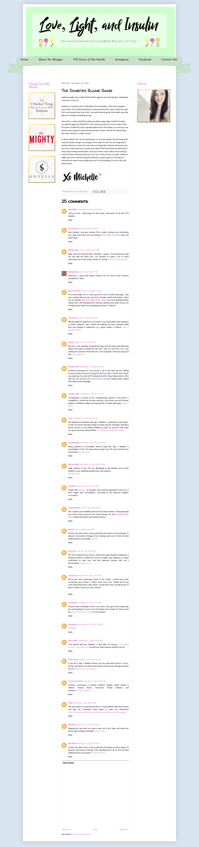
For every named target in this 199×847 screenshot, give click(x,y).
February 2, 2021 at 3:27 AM (88, 486)
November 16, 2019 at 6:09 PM (90, 210)
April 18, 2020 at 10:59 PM (89, 250)
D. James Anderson (75, 681)
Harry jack (72, 551)
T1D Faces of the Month (89, 59)
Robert (70, 703)
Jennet (70, 342)
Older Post (124, 830)
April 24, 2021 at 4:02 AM (91, 508)
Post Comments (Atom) (81, 834)
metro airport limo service (81, 612)
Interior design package (118, 260)
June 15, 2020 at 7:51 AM (91, 291)
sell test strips (99, 731)
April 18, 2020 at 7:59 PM (88, 229)
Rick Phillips (72, 210)
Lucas (70, 418)
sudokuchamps (74, 508)
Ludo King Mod (78, 354)
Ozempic (94, 539)
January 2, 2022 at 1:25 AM (90, 660)
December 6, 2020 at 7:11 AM (91, 394)
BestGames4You (74, 291)
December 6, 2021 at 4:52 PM (90, 576)
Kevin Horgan (73, 660)
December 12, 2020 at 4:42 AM (85, 418)
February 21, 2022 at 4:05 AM (88, 725)
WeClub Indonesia (98, 753)
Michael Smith (73, 394)
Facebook (145, 59)
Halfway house (85, 563)
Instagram (122, 59)
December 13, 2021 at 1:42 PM (90, 624)
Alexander (72, 725)
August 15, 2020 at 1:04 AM (85, 342)
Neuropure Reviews (83, 691)
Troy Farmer (73, 318)
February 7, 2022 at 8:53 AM (85, 703)
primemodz (72, 229)
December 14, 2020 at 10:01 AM (92, 465)
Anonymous (73, 576)
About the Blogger (51, 59)
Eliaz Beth (72, 744)
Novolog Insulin (83, 452)
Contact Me (169, 59)
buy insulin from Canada (85, 669)
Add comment (68, 763)
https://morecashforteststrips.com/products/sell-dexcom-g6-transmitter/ (97, 712)
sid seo (71, 530)
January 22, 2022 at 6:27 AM (95, 681)
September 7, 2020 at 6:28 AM (91, 367)
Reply (70, 220)
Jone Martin (72, 641)
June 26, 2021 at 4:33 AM (86, 551)
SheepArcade (73, 367)
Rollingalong (73, 272)
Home (24, 59)
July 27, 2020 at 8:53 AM (88, 318)
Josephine (72, 486)
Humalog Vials (74, 474)
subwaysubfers (74, 443)
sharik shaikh (73, 250)
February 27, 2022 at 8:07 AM (88, 744)
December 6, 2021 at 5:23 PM (90, 603)
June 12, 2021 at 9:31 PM (84, 530)
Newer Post (66, 830)
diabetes (81, 490)
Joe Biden (72, 628)
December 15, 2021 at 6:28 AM (90, 641)
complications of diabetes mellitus (110, 430)
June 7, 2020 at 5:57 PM (88, 272)
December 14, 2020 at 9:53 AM (93, 443)
